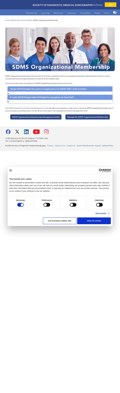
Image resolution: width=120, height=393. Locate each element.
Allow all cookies (94, 221)
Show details (100, 213)
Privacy (50, 145)
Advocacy (71, 13)
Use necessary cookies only (59, 221)
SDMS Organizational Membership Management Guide (28, 108)
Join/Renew (97, 4)
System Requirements (85, 145)
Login (110, 4)
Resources (58, 13)
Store (106, 13)
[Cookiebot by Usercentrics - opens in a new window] (100, 170)
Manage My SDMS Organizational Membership (88, 117)
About (97, 13)
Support (98, 145)
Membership (31, 13)
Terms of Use (60, 145)
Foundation (85, 13)
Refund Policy (107, 145)
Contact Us (70, 145)
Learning (45, 13)
